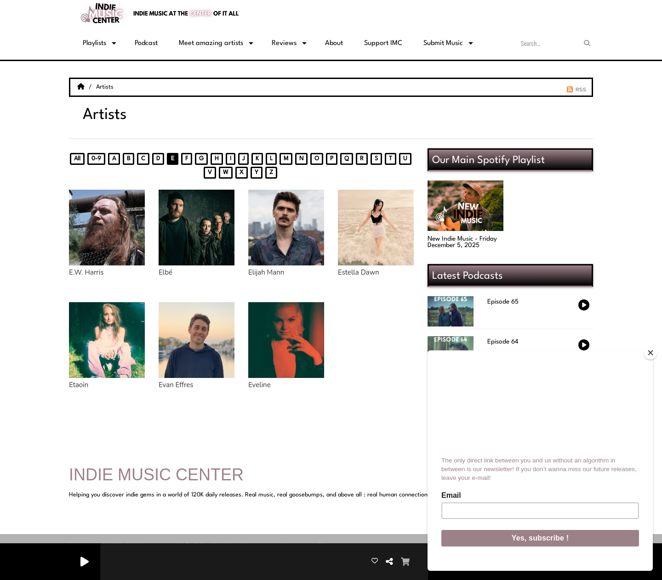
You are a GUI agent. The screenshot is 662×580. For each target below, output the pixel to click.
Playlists (94, 43)
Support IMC (383, 43)
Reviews (284, 43)
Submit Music (443, 43)
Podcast (146, 43)
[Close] (650, 353)
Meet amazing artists (211, 43)
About (334, 43)
